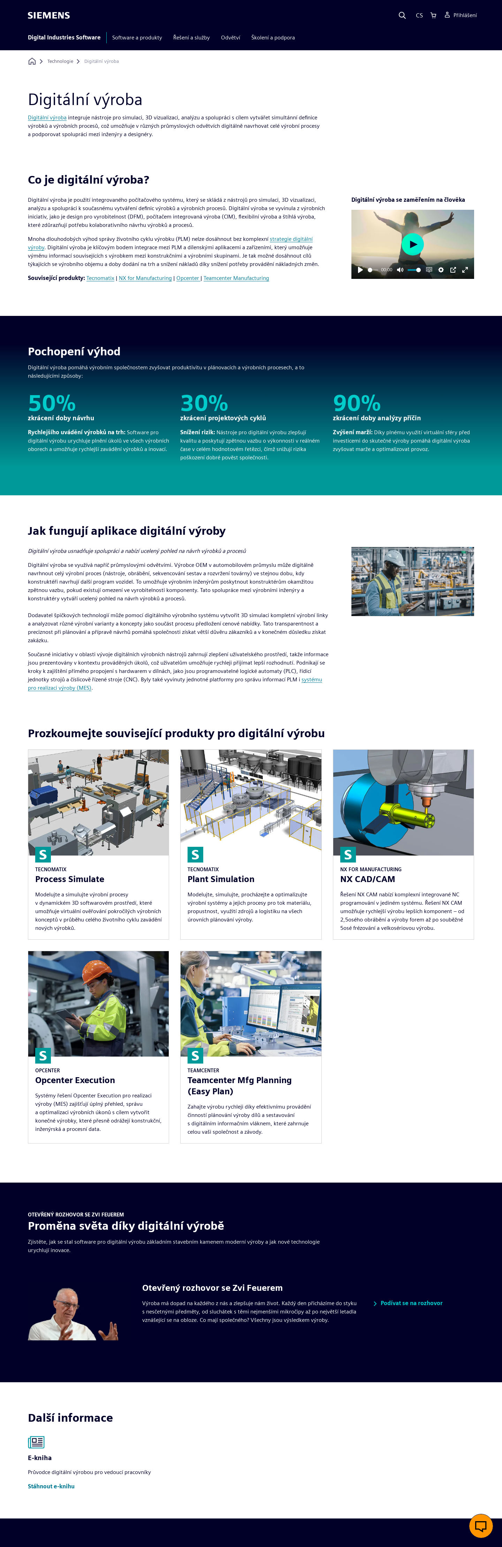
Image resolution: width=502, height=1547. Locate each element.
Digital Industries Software (64, 37)
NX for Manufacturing (145, 278)
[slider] (373, 270)
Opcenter (188, 278)
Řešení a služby (191, 37)
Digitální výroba (47, 117)
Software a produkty (137, 37)
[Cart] (433, 15)
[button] (407, 1304)
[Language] (418, 15)
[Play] (360, 269)
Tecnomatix (100, 278)
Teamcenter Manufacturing (236, 278)
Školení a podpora (273, 37)
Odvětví (230, 37)
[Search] (402, 15)
